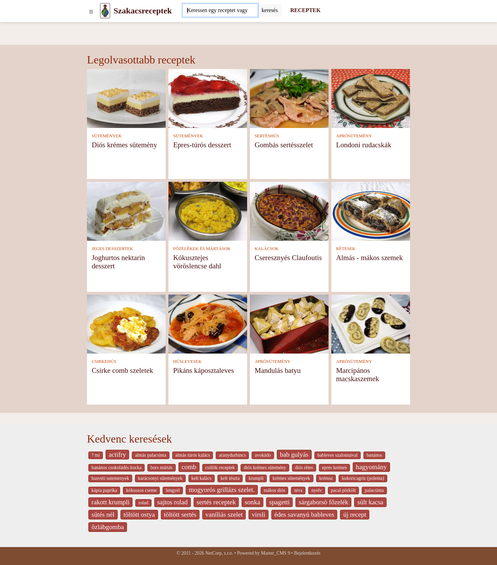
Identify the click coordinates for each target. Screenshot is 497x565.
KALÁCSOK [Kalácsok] (267, 248)
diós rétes (304, 467)
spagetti (279, 502)
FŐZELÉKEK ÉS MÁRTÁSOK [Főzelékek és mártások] (202, 248)
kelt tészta (230, 478)
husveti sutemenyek (110, 478)
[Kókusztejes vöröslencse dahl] (207, 211)
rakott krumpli (110, 502)
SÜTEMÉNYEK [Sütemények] (107, 135)
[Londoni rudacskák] (370, 98)
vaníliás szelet (224, 514)
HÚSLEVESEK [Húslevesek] (187, 361)
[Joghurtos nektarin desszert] (126, 211)
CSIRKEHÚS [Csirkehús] (104, 361)
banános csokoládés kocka (116, 467)
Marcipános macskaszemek (357, 374)
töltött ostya (139, 514)
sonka (252, 502)
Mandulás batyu (278, 370)
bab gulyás (294, 454)
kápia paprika (104, 490)
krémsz (326, 478)
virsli (258, 514)
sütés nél (103, 514)
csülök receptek (220, 467)
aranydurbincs (232, 455)
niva (298, 490)
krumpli (256, 478)
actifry (117, 454)
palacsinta (374, 490)
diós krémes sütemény (265, 467)
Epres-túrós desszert (202, 145)
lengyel (172, 490)
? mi (95, 455)
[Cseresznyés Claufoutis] (289, 211)
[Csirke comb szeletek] (126, 324)
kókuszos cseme (141, 490)
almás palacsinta (150, 455)
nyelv (316, 490)
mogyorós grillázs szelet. (222, 489)
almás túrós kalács (192, 455)
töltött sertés (180, 514)
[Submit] (269, 10)
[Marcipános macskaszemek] (370, 324)
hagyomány (371, 466)
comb (189, 466)
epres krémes (334, 467)
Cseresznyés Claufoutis (288, 257)
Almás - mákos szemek (369, 257)
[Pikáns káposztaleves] (207, 324)
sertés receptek (216, 502)
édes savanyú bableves (304, 514)
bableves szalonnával (338, 455)
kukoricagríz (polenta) (363, 478)
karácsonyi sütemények (160, 478)
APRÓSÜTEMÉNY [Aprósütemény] (354, 135)
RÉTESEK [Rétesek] (345, 248)
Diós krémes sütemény (124, 145)
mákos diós (274, 490)
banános (374, 455)
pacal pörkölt (343, 490)
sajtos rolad (172, 502)
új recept (354, 514)
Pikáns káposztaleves (203, 370)
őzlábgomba (107, 527)
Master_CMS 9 (275, 553)
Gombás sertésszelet (284, 145)
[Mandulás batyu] (289, 324)
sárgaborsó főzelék (323, 502)
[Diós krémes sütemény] (126, 98)
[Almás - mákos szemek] (370, 211)
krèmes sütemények (291, 478)
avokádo (263, 455)
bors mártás (161, 467)
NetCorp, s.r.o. (219, 553)
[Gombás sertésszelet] (289, 98)
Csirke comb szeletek (122, 370)
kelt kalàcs (202, 478)
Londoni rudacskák (363, 145)
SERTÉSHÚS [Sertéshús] (267, 135)
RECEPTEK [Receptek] (305, 10)
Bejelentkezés (307, 553)
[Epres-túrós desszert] (207, 98)
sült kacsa (370, 502)
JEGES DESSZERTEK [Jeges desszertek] (112, 248)
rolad (143, 502)
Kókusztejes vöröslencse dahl (197, 262)
